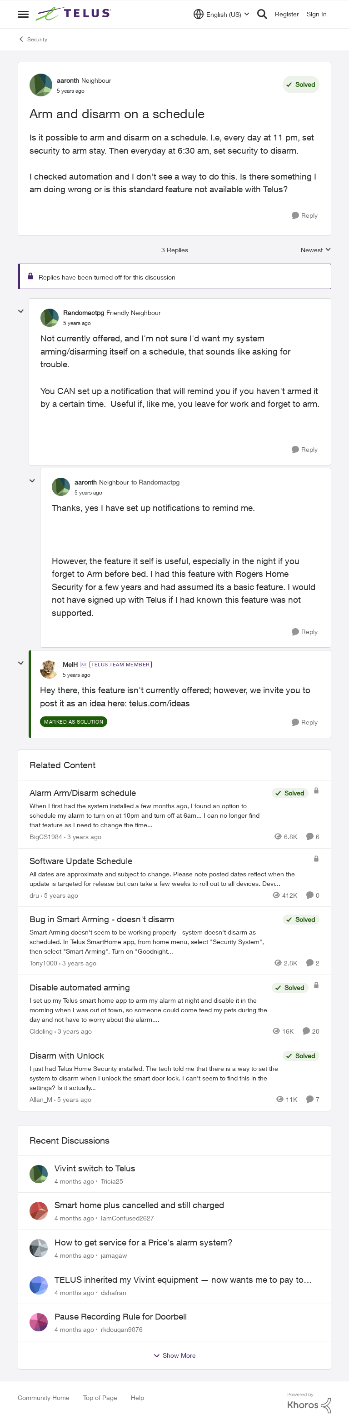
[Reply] (304, 216)
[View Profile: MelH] (49, 669)
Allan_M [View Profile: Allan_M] (41, 1099)
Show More (174, 1355)
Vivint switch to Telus (95, 1168)
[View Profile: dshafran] (39, 1285)
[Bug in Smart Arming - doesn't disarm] (154, 941)
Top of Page (100, 1397)
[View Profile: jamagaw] (39, 1248)
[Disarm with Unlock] (154, 1078)
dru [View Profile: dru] (34, 895)
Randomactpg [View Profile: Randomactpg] (83, 312)
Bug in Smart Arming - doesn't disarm (102, 919)
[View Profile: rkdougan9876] (39, 1322)
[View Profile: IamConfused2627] (39, 1211)
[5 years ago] (59, 895)
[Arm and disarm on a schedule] (77, 323)
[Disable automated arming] (148, 1009)
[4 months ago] (74, 1180)
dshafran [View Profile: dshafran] (113, 1292)
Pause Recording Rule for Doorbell (121, 1316)
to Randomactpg (155, 482)
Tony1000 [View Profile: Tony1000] (43, 963)
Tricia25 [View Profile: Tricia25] (112, 1181)
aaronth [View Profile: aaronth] (68, 80)
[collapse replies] (20, 311)
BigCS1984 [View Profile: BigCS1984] (46, 836)
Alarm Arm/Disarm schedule (83, 793)
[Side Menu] (23, 14)
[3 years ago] (82, 836)
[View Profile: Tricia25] (39, 1174)
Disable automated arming (80, 987)
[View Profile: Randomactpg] (49, 318)
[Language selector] (221, 14)
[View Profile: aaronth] (41, 85)
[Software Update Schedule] (169, 878)
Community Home (44, 1397)
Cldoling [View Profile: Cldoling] (41, 1031)
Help (137, 1397)
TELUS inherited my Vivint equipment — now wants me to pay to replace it (179, 1280)
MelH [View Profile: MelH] (70, 664)
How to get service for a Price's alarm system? (144, 1242)
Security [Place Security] (32, 39)
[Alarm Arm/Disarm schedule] (148, 815)
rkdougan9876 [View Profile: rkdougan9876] (122, 1329)
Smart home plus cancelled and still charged (139, 1205)
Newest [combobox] (316, 250)
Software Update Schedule (81, 861)
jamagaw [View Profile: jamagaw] (114, 1255)
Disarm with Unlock (67, 1055)
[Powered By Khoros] (309, 1403)
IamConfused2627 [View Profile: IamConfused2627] (127, 1218)
